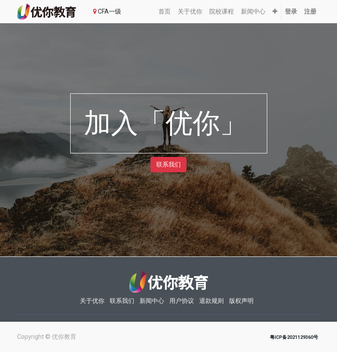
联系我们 (168, 164)
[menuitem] (164, 12)
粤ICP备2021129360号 (294, 337)
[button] (275, 12)
